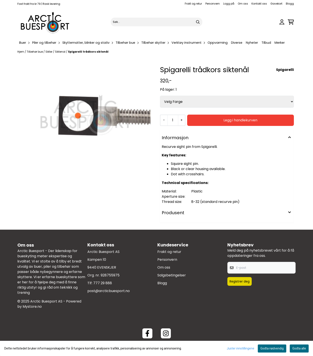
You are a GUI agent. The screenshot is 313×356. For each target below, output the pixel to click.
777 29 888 (102, 283)
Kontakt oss (259, 3)
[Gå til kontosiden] (282, 22)
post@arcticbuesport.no (108, 290)
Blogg (290, 3)
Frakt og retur (193, 3)
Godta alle (299, 348)
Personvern (212, 3)
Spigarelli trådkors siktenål (88, 51)
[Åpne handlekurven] (291, 22)
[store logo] (45, 22)
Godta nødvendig (272, 348)
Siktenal (60, 51)
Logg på (228, 3)
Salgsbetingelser (171, 275)
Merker (280, 42)
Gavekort (276, 3)
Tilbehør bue (35, 51)
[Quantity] (172, 120)
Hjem (21, 51)
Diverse (236, 42)
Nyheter (252, 42)
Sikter (49, 51)
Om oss (243, 3)
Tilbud (266, 42)
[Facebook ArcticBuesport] (147, 333)
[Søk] (156, 22)
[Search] (198, 22)
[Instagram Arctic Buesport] (166, 333)
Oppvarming (218, 42)
